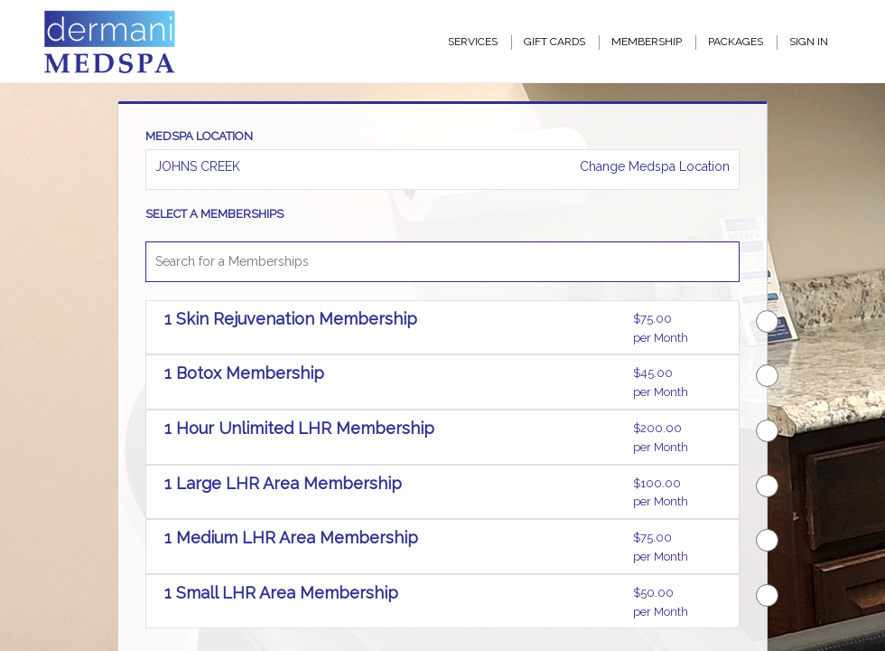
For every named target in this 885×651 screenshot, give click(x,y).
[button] (392, 329)
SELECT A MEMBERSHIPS (214, 214)
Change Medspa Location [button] (653, 166)
